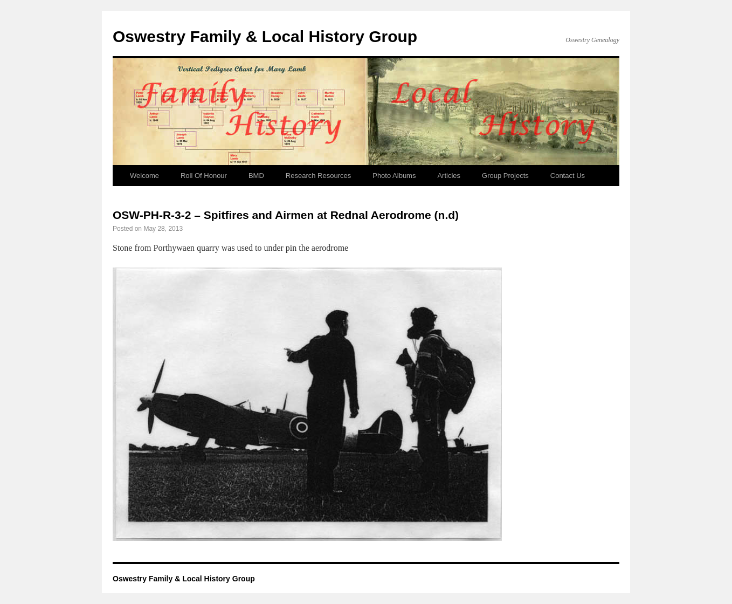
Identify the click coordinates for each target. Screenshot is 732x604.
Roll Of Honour (204, 175)
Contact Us (567, 175)
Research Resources (318, 175)
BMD (256, 175)
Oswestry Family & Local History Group (265, 36)
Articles (448, 175)
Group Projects (505, 175)
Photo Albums (394, 175)
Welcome (144, 175)
